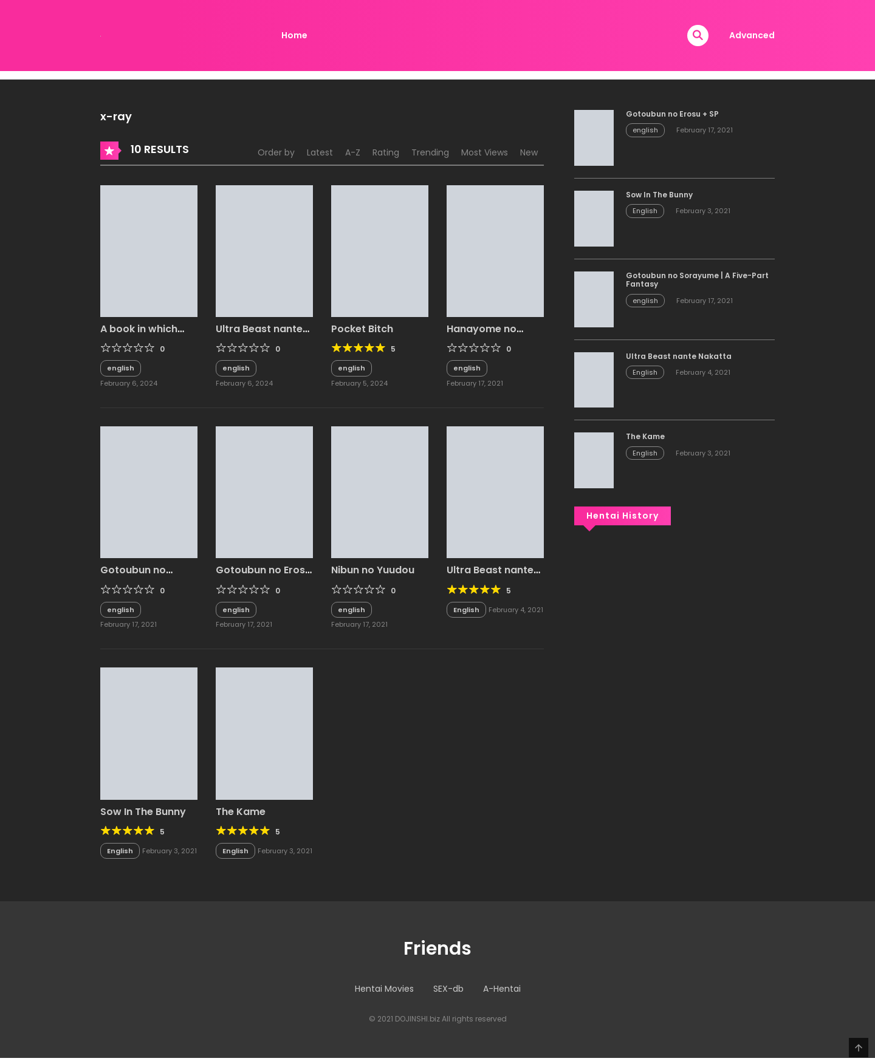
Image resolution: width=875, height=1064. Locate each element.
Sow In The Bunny (143, 812)
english (120, 368)
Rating (385, 152)
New (529, 152)
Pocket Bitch (362, 329)
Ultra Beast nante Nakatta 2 (259, 334)
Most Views (484, 152)
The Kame (241, 812)
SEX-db (448, 989)
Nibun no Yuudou (372, 570)
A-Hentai (502, 989)
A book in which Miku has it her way (147, 334)
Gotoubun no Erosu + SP (263, 575)
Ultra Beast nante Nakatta (490, 575)
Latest (320, 152)
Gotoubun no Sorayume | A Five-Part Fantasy (697, 279)
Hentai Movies (384, 989)
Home (294, 35)
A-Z (352, 152)
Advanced (752, 35)
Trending (430, 152)
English (466, 610)
